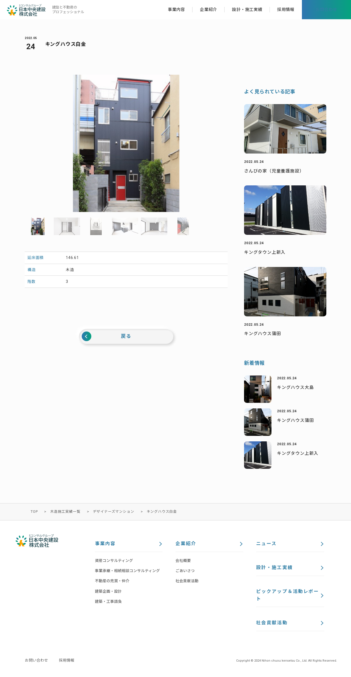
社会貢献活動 (187, 581)
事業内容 (105, 544)
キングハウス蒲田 (262, 333)
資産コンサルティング (114, 561)
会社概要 (183, 561)
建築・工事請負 (108, 602)
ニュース (266, 544)
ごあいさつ (185, 571)
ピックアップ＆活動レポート (287, 596)
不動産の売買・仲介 (112, 581)
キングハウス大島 (295, 387)
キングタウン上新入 (264, 252)
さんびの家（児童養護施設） (274, 171)
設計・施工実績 (274, 568)
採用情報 (66, 661)
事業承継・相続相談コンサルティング (127, 571)
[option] (126, 143)
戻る (126, 336)
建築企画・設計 (108, 591)
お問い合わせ (36, 661)
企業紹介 (186, 544)
